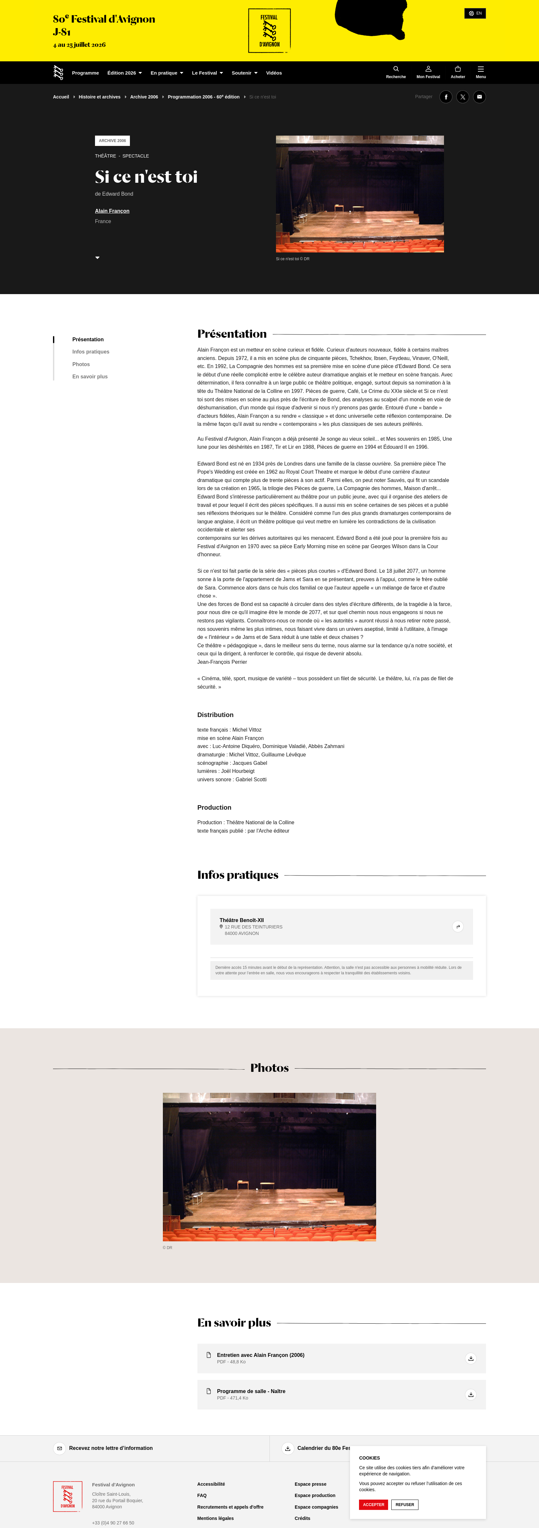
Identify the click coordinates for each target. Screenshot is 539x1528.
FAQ (202, 1495)
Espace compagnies (316, 1507)
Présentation (88, 339)
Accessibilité (211, 1484)
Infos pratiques (91, 351)
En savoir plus (90, 376)
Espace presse (310, 1484)
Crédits (302, 1518)
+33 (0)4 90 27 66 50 (113, 1522)
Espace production (315, 1495)
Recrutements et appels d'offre (230, 1507)
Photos (81, 364)
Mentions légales (215, 1518)
